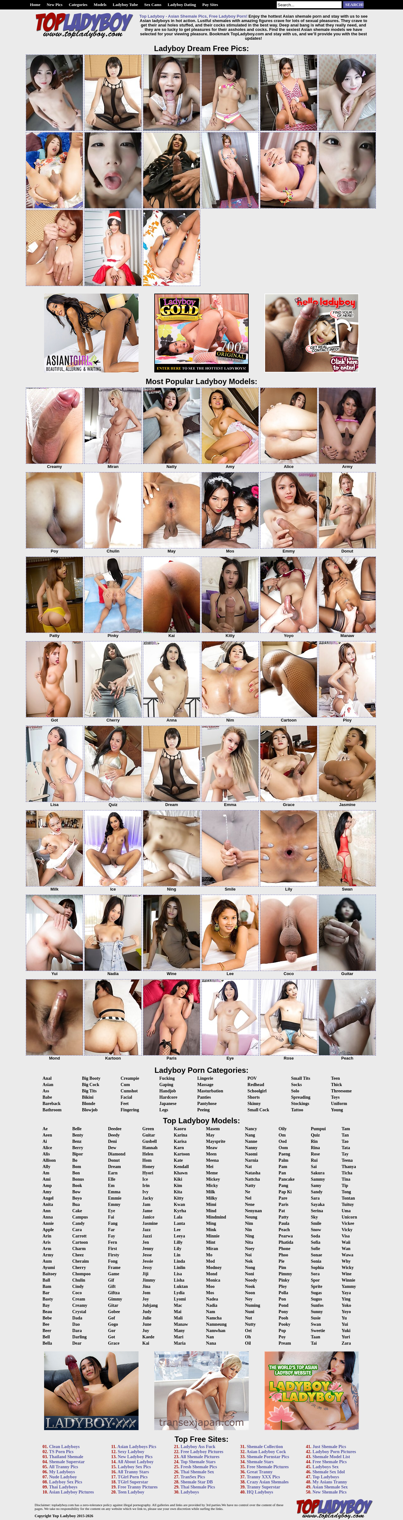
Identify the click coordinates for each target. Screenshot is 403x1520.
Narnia (251, 1160)
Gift (112, 1286)
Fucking (167, 1078)
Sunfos (317, 1305)
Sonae (316, 1255)
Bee (46, 1324)
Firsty (113, 1255)
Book (77, 1185)
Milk (210, 1192)
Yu (344, 1318)
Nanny (251, 1147)
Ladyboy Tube (125, 4)
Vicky (347, 1229)
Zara (346, 1343)
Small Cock (258, 1110)
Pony (283, 1311)
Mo (209, 1255)
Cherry (79, 1267)
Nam (210, 1311)
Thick (336, 1084)
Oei (248, 1330)
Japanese (167, 1103)
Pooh (283, 1318)
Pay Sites (210, 4)
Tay (345, 1154)
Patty (284, 1217)
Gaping (166, 1084)
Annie (48, 1223)
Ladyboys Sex (326, 1466)
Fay (111, 1236)
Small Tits (300, 1078)
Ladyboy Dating (181, 4)
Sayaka (318, 1204)
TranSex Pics (192, 1477)
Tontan (348, 1198)
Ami (47, 1179)
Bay (46, 1305)
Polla (283, 1292)
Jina (146, 1286)
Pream (285, 1343)
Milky (211, 1198)
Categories (78, 4)
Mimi (211, 1204)
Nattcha (252, 1179)
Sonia (316, 1261)
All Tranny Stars (133, 1472)
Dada (77, 1318)
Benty (77, 1135)
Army (48, 1255)
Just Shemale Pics (329, 1446)
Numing (252, 1305)
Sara (315, 1198)
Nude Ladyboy (63, 1477)
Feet (125, 1103)
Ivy (145, 1192)
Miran (212, 1248)
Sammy (318, 1179)
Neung (251, 1217)
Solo (295, 1091)
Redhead (255, 1084)
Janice (148, 1217)
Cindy (78, 1286)
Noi (248, 1255)
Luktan (181, 1286)
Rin (314, 1141)
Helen (147, 1154)
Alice (47, 1147)
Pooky (284, 1324)
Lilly (178, 1242)
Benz (77, 1141)
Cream (78, 1299)
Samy (316, 1185)
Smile (316, 1223)
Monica (213, 1280)
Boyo (77, 1198)
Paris (283, 1204)
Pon (282, 1299)
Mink (211, 1229)
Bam (47, 1286)
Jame (147, 1210)
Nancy (251, 1128)
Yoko (346, 1305)
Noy (249, 1299)
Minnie (212, 1236)
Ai (45, 1141)
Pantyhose (206, 1103)
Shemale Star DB (197, 1482)
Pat (282, 1210)
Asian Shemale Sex (330, 1487)
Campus (80, 1217)
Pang (283, 1185)
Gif (111, 1280)
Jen (145, 1242)
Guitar (148, 1135)
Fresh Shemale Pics (199, 1466)
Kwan (179, 1204)
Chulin (78, 1280)
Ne (247, 1192)
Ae (45, 1128)
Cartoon (80, 1242)
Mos (210, 1292)
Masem (213, 1128)
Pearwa (286, 1236)
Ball (46, 1280)
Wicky (348, 1267)
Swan (316, 1324)
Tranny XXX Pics (263, 1477)
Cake (77, 1210)
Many (179, 1330)
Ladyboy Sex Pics (65, 1482)
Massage (205, 1084)
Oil (248, 1343)
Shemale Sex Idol (329, 1472)
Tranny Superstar (264, 1487)
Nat (248, 1166)
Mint (210, 1242)
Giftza (114, 1292)
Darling (79, 1337)
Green (148, 1128)
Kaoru (180, 1128)
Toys (335, 1097)
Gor (112, 1330)
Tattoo (297, 1110)
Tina (346, 1179)
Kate (178, 1160)
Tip (345, 1185)
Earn (112, 1173)
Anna (48, 1217)
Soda (315, 1236)
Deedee (115, 1128)
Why (346, 1261)
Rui (314, 1160)
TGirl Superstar (133, 1482)
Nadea (212, 1299)
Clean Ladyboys (64, 1446)
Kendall (181, 1166)
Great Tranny (260, 1472)
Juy (145, 1330)
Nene (249, 1204)
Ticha (347, 1173)
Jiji (145, 1274)
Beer (47, 1330)
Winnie (348, 1280)
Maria (179, 1343)
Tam (346, 1128)
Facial (126, 1097)
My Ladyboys (62, 1472)
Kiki (178, 1179)
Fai (111, 1217)
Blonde (88, 1103)
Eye (111, 1210)
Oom (283, 1147)
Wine (347, 1274)
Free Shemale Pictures (268, 1466)
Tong (346, 1192)
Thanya (349, 1166)
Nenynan (253, 1210)
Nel (248, 1198)
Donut (114, 1160)
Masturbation (210, 1091)
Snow (316, 1229)
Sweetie (318, 1330)
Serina (317, 1210)
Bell (46, 1337)
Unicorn (349, 1217)
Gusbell (149, 1141)
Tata (346, 1147)
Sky (314, 1217)
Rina (315, 1147)
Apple (48, 1229)
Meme (212, 1173)
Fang (112, 1223)
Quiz (315, 1135)
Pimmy (285, 1274)
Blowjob (90, 1110)
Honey (148, 1166)
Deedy (114, 1135)
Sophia (317, 1267)
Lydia (179, 1292)
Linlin (179, 1267)
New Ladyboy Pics (135, 1456)
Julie (146, 1318)
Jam (146, 1204)
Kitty (179, 1198)
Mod (210, 1261)
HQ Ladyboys (260, 1492)
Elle (111, 1179)
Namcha (214, 1318)
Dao (76, 1324)
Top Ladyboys (325, 1477)
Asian (48, 1084)
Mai (177, 1311)
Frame (114, 1267)
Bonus (78, 1179)
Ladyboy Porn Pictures (334, 1451)
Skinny (254, 1103)
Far (111, 1229)
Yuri (346, 1337)
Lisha (179, 1280)
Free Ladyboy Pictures (202, 1451)
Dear (77, 1343)
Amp (47, 1185)
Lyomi (180, 1299)
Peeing (203, 1110)
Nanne (251, 1141)
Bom (76, 1166)
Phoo (283, 1255)
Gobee (114, 1311)
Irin (146, 1185)
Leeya (179, 1236)
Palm (283, 1160)
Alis (46, 1154)
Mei (209, 1166)
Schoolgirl (257, 1091)
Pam (283, 1166)
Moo (210, 1286)
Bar (46, 1292)
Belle (77, 1128)
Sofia (315, 1242)
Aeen (47, 1135)
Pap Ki (285, 1192)
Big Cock (90, 1084)
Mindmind (216, 1217)
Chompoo (81, 1274)
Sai (314, 1166)
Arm (47, 1248)
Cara (77, 1229)
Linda (179, 1261)
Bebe (47, 1318)
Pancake (287, 1179)
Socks (296, 1084)
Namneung (216, 1324)
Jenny (148, 1248)
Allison (49, 1160)
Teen (335, 1078)
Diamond (116, 1154)
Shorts (253, 1097)
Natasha (252, 1173)
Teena (347, 1160)
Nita (249, 1242)
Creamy (79, 1305)
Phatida (286, 1242)
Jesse (147, 1255)
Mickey (213, 1179)
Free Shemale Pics (330, 1461)
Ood (283, 1141)
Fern (112, 1242)
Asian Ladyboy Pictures (71, 1492)
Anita (48, 1204)
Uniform (339, 1103)
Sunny (317, 1311)
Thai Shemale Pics (197, 1487)
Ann (47, 1210)
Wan (346, 1248)
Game (113, 1274)
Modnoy (214, 1267)
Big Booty (91, 1078)
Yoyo (346, 1311)
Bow (76, 1192)
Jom (146, 1292)
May (210, 1135)
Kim (178, 1185)
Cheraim (80, 1261)
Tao (345, 1141)
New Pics (54, 4)
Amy (47, 1192)
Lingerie (205, 1078)
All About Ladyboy (135, 1461)
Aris (47, 1242)
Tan (345, 1135)
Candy (78, 1223)
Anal (47, 1078)
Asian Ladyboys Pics (136, 1446)
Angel (48, 1198)
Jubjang (150, 1305)
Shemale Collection (265, 1446)
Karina (180, 1135)
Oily (283, 1128)
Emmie (115, 1198)
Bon (76, 1173)
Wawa (347, 1255)
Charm (79, 1248)
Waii (346, 1242)
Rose (315, 1154)
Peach (284, 1229)
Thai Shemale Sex (197, 1472)
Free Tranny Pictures (138, 1487)
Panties (204, 1097)
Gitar (113, 1305)
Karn (179, 1147)
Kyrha (180, 1210)
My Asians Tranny (330, 1482)
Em (111, 1185)
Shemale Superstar (67, 1461)
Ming (211, 1223)
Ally (46, 1166)
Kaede (148, 1337)
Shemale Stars (260, 1461)
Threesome (341, 1091)
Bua (76, 1204)
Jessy (147, 1267)
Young (337, 1110)
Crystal (79, 1311)
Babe (47, 1097)
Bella (47, 1343)
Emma (114, 1192)
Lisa (178, 1274)
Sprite (316, 1286)
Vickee (348, 1223)
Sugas (316, 1292)
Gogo (113, 1324)
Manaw (181, 1324)
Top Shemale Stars (198, 1461)
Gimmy (115, 1299)
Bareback (51, 1103)
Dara (77, 1330)
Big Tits (89, 1091)
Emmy (114, 1204)
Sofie (315, 1248)
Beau (47, 1311)
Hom (147, 1160)
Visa (346, 1236)
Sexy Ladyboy (131, 1451)
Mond (211, 1274)
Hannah (149, 1147)
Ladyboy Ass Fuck (198, 1446)
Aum (47, 1261)
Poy (282, 1337)
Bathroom (52, 1110)
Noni (249, 1274)
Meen (211, 1154)
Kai (145, 1343)
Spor (315, 1280)
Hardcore (168, 1097)
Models (100, 4)
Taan (315, 1337)
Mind (211, 1210)
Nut (248, 1318)
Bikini (88, 1097)
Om (282, 1135)
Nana (211, 1343)
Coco (77, 1292)
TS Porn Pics (61, 1451)
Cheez (78, 1255)
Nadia (211, 1305)
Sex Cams (153, 4)
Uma (346, 1210)
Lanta (179, 1223)
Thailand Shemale (66, 1456)
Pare (283, 1198)
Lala (178, 1217)
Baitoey (50, 1274)
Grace (114, 1343)
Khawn (181, 1173)
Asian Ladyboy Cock (266, 1451)
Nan (210, 1337)
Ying (346, 1299)
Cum (125, 1084)
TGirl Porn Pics (133, 1477)
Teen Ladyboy (131, 1492)
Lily (177, 1248)
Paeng (284, 1154)
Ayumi (49, 1267)
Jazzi (147, 1236)
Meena (212, 1160)
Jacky (147, 1198)
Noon (250, 1292)
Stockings (300, 1103)
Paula (284, 1223)
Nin (248, 1229)
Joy (145, 1299)
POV (252, 1078)
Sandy (316, 1192)
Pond (283, 1305)
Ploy (283, 1286)
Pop (282, 1330)
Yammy (349, 1286)
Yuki (346, 1330)
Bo (74, 1160)
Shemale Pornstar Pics (268, 1456)
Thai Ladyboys (63, 1487)
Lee (177, 1229)
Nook (250, 1286)
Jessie (147, 1261)
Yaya (346, 1292)
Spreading (300, 1097)
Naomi (251, 1154)
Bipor (77, 1154)
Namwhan (215, 1330)
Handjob (167, 1091)
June (146, 1324)
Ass (46, 1091)
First (112, 1248)
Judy (147, 1311)
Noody (251, 1280)
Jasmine (150, 1223)
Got (111, 1337)
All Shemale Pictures (199, 1456)
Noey (249, 1248)
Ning (249, 1236)
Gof (111, 1318)
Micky (212, 1185)
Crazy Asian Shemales (268, 1482)
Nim (249, 1223)
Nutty (250, 1324)
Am (46, 1173)
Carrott (79, 1236)
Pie (282, 1261)
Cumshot (129, 1091)
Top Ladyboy (64, 1515)
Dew (112, 1147)
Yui (345, 1324)
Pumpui (318, 1128)
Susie (316, 1318)
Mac (178, 1305)
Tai (314, 1343)
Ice (145, 1179)
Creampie (130, 1078)
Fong (112, 1261)
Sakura (318, 1173)
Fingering (130, 1110)
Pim (282, 1267)
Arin (47, 1236)
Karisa (180, 1141)
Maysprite (215, 1141)
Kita (178, 1192)
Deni (112, 1141)
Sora (315, 1274)
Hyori (147, 1173)
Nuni (249, 1311)
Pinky (284, 1280)
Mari (178, 1337)
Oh (248, 1337)
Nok (249, 1261)
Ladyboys (190, 1492)
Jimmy (148, 1280)
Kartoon (182, 1154)
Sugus (316, 1299)
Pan (282, 1173)
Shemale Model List (331, 1456)
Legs (163, 1110)
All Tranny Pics (63, 1466)
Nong (250, 1267)
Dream (114, 1166)
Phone (284, 1248)
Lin (177, 1255)
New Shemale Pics (330, 1492)
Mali (178, 1318)
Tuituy (348, 1204)
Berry (77, 1147)
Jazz (146, 1229)
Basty (48, 1299)
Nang (250, 1135)
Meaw (212, 1147)
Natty (250, 1185)
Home (35, 4)
